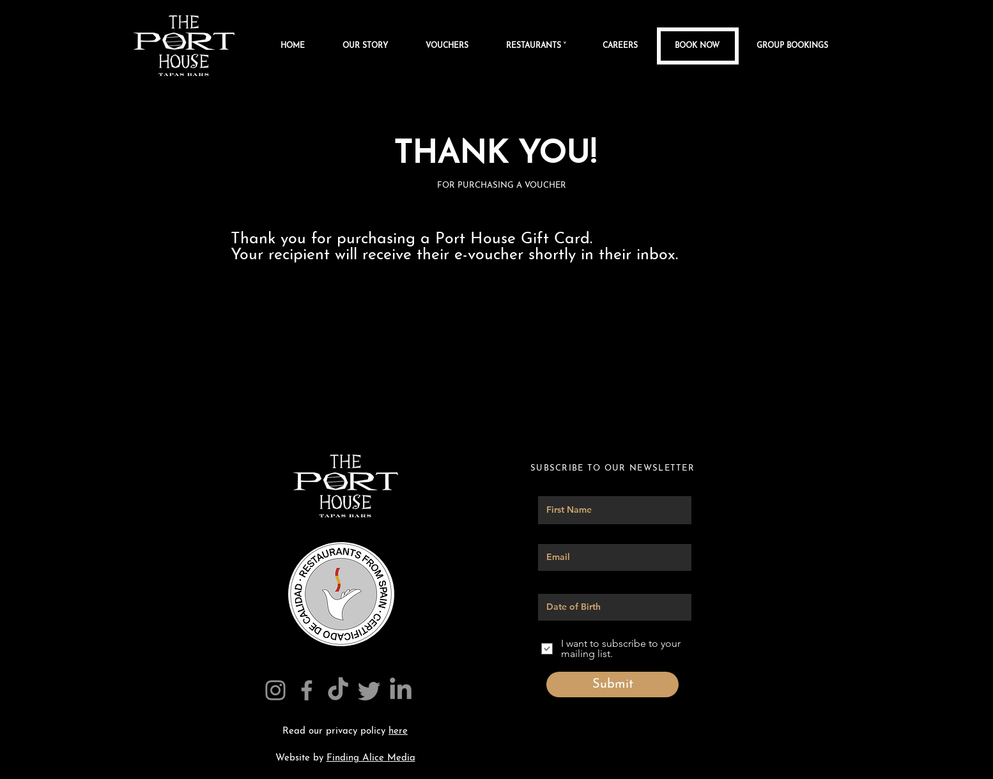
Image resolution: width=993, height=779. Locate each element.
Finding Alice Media (371, 758)
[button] (545, 46)
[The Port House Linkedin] (400, 690)
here (398, 731)
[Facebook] (306, 690)
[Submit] (612, 684)
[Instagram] (275, 690)
